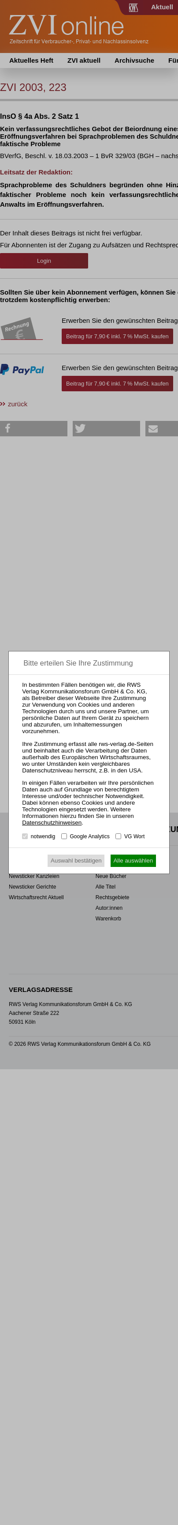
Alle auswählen (133, 860)
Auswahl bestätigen (76, 860)
